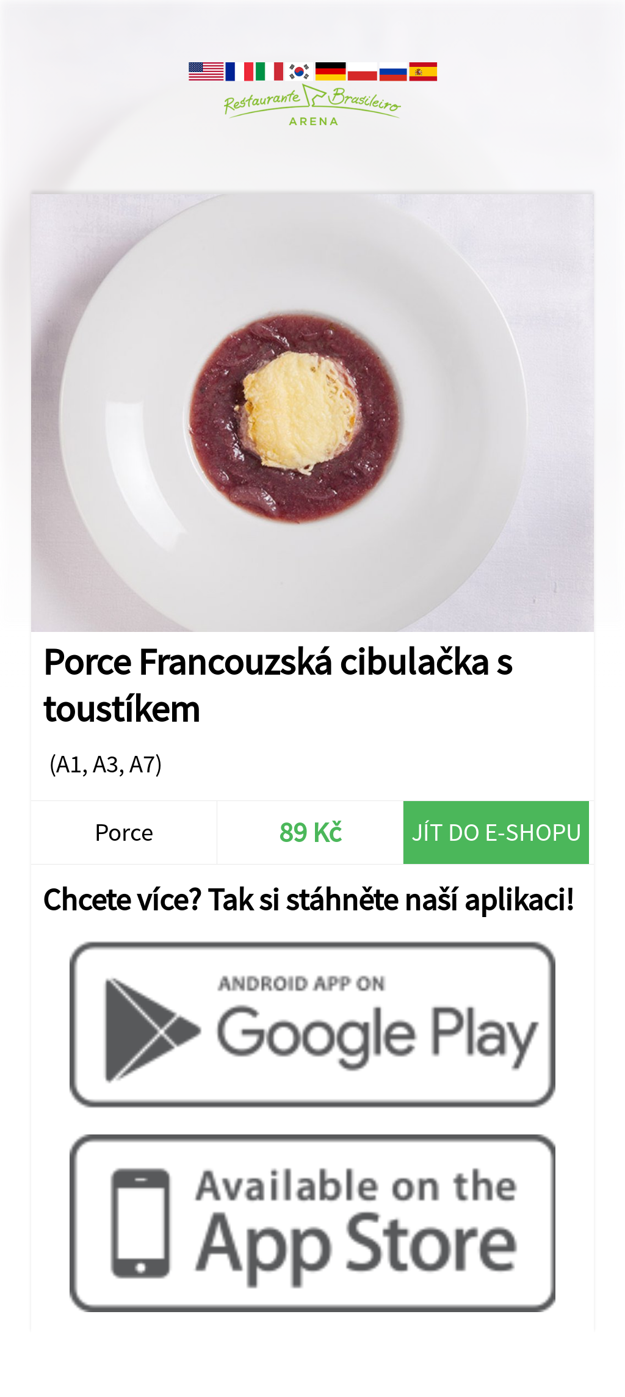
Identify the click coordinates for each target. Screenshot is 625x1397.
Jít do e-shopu (496, 831)
